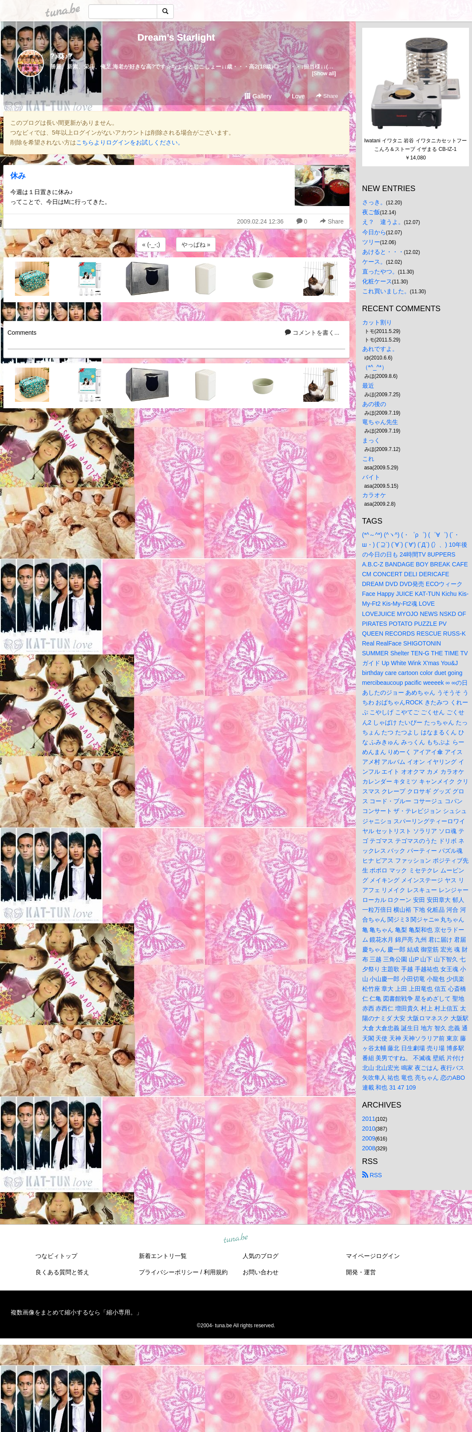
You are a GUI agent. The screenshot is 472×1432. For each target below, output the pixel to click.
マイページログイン (373, 1255)
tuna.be (236, 1238)
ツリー (371, 242)
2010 (368, 1128)
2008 (368, 1148)
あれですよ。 (380, 348)
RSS (372, 1175)
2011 (368, 1118)
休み (18, 175)
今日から (374, 232)
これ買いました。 (386, 291)
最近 (368, 385)
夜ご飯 (371, 212)
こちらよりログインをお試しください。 (130, 142)
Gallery (258, 96)
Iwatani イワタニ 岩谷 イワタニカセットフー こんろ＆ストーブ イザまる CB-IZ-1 (416, 145)
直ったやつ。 (380, 271)
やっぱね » (196, 244)
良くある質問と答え (62, 1272)
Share (327, 96)
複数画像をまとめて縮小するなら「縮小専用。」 (76, 1312)
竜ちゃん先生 (380, 421)
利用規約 (216, 1272)
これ (368, 458)
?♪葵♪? (61, 56)
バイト (371, 477)
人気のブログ (261, 1255)
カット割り (377, 322)
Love (294, 96)
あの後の (374, 404)
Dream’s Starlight (176, 37)
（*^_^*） (375, 367)
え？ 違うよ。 (383, 221)
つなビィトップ (56, 1255)
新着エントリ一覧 (163, 1255)
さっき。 (374, 202)
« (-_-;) (151, 244)
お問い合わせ (261, 1272)
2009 (368, 1138)
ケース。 (374, 261)
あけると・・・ (383, 251)
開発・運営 (361, 1272)
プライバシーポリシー (169, 1272)
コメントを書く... (312, 332)
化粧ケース (377, 281)
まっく (371, 440)
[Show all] (324, 73)
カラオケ (374, 495)
